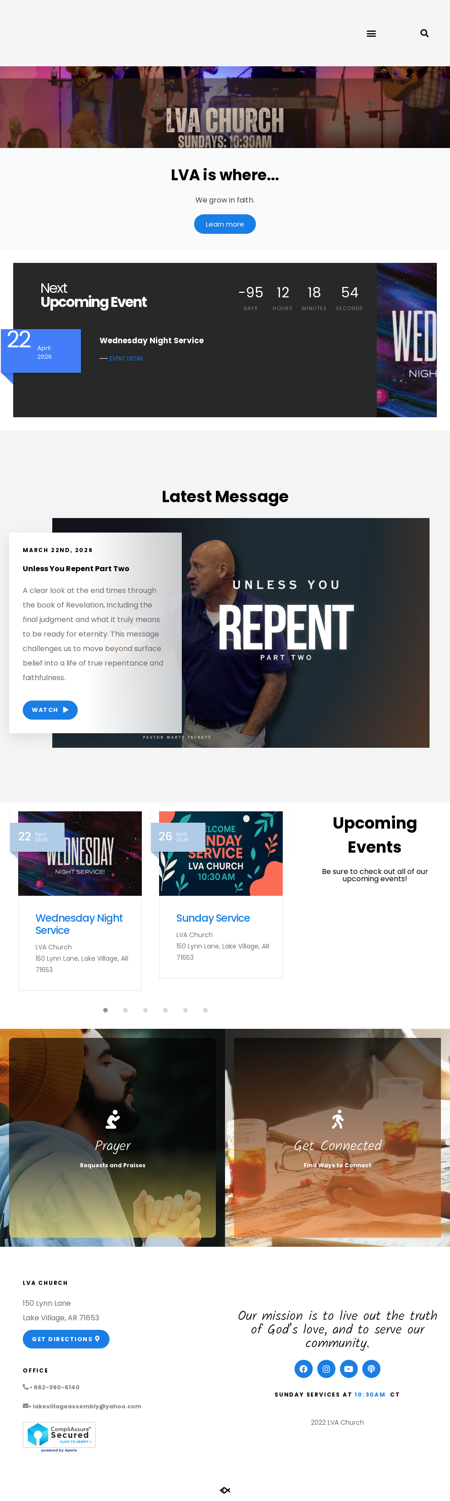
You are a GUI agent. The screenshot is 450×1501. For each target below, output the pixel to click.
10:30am (370, 1396)
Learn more (225, 226)
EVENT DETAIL (127, 360)
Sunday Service (213, 919)
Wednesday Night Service (79, 925)
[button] (371, 33)
